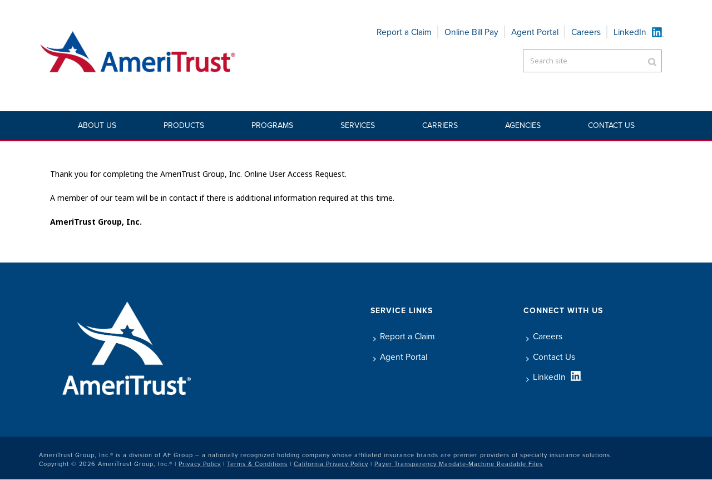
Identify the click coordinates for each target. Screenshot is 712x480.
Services (357, 125)
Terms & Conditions (257, 463)
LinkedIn (630, 32)
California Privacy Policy (331, 463)
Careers (586, 32)
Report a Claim (404, 32)
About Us (97, 125)
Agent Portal (534, 32)
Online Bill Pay (471, 32)
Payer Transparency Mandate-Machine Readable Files (458, 463)
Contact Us (611, 125)
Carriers (440, 125)
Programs (272, 125)
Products (184, 125)
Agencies (523, 125)
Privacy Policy (200, 463)
